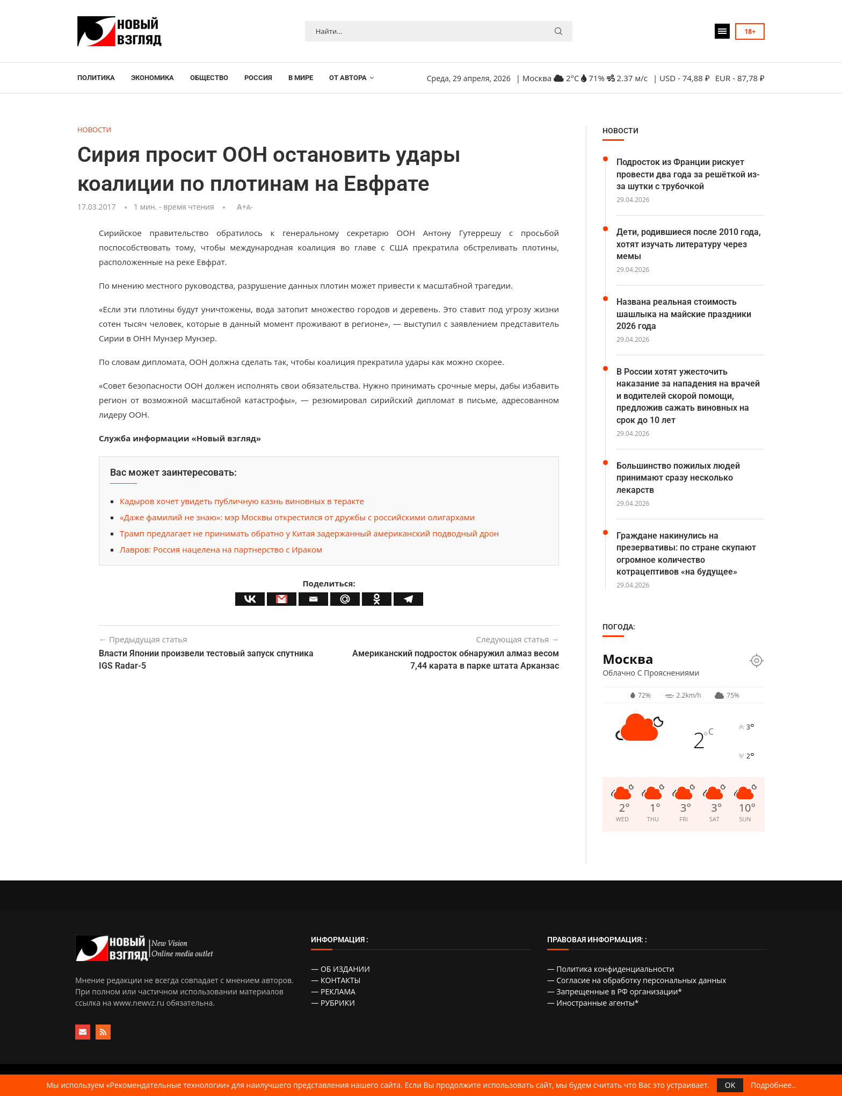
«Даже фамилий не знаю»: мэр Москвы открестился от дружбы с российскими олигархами (297, 517)
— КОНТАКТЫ (335, 980)
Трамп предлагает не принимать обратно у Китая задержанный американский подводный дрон (309, 533)
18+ (750, 31)
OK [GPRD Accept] (730, 1085)
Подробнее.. (773, 1085)
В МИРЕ (300, 78)
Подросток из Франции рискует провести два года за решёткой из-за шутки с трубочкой (688, 174)
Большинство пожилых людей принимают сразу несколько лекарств (678, 478)
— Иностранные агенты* (593, 1003)
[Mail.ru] (345, 599)
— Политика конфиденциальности (610, 969)
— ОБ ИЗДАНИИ (340, 969)
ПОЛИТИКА (96, 78)
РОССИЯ (258, 78)
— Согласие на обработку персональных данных (637, 980)
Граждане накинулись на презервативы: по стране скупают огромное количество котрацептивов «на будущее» (686, 554)
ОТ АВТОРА (348, 78)
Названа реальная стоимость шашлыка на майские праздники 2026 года (683, 314)
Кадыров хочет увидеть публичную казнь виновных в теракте (242, 501)
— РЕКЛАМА (333, 991)
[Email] (313, 599)
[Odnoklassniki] (376, 599)
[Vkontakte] (250, 599)
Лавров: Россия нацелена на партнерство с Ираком (221, 549)
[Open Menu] (722, 31)
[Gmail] (281, 599)
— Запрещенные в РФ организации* (614, 991)
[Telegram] (408, 599)
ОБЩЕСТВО (209, 78)
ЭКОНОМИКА (152, 78)
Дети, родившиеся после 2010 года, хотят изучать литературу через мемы (688, 244)
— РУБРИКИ (333, 1003)
